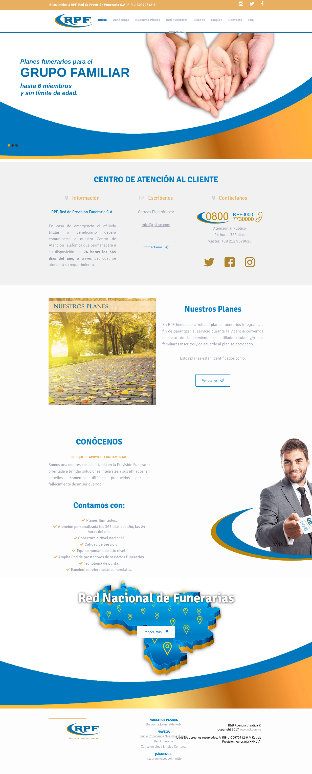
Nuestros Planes (147, 20)
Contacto (235, 20)
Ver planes (213, 380)
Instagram (152, 759)
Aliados (199, 20)
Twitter (178, 759)
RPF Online (177, 32)
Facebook (165, 759)
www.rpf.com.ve (250, 729)
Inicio (102, 20)
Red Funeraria (177, 20)
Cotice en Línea (151, 747)
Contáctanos (156, 247)
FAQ (251, 20)
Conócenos (121, 20)
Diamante (152, 724)
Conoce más (156, 632)
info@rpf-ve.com (156, 224)
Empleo (216, 20)
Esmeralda (167, 724)
